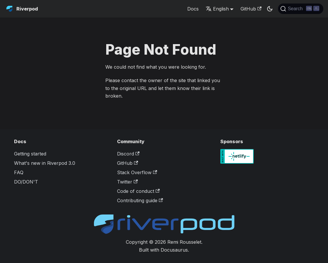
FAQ (18, 172)
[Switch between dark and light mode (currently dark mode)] (269, 8)
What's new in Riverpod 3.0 (44, 163)
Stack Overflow (137, 172)
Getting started (30, 154)
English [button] (217, 9)
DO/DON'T (26, 182)
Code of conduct (138, 191)
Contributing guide (140, 200)
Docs (193, 9)
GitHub (251, 9)
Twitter (127, 182)
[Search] (300, 9)
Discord (128, 154)
